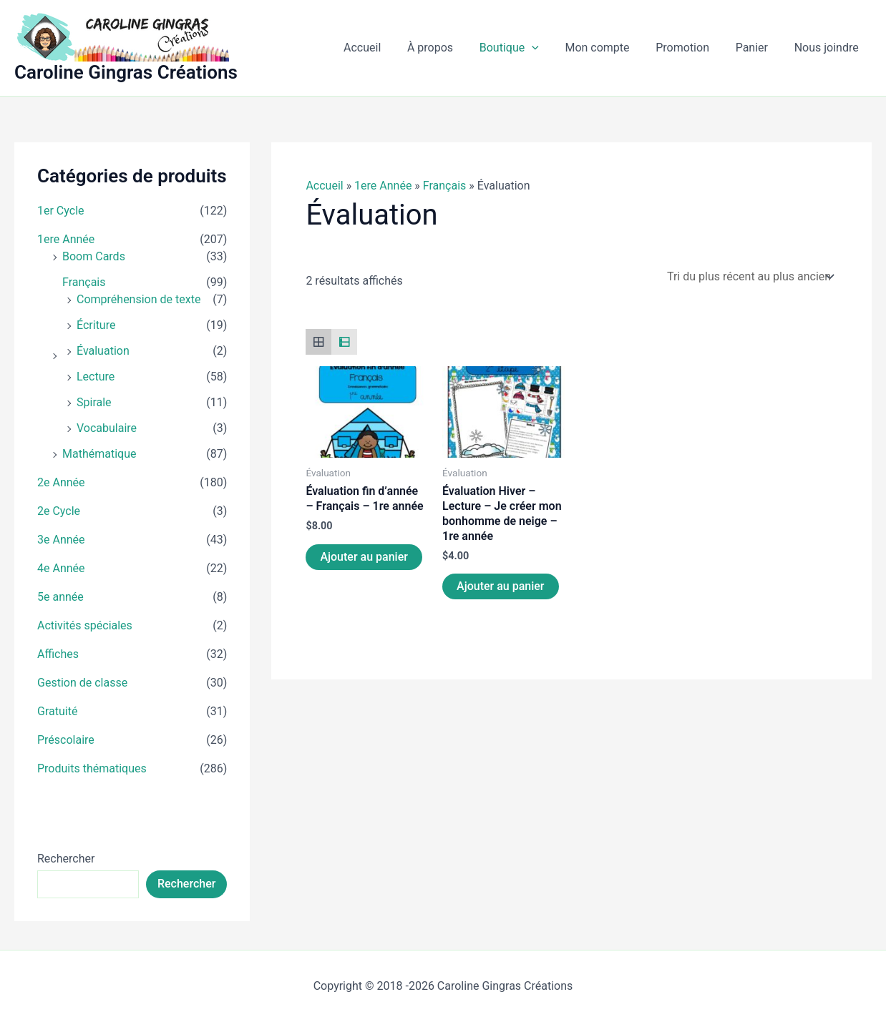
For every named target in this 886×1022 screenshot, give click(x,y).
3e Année (61, 539)
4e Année (61, 568)
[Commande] (749, 276)
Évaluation (103, 351)
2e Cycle (58, 511)
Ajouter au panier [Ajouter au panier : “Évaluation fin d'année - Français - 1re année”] (363, 557)
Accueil (324, 185)
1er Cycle (60, 210)
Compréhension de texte (138, 299)
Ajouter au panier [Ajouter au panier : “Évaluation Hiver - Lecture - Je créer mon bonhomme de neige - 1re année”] (500, 586)
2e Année (61, 482)
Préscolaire (65, 740)
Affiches (58, 654)
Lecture (96, 376)
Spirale (94, 402)
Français (84, 282)
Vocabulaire (107, 428)
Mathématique (99, 454)
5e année (60, 597)
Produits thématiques (92, 768)
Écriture (96, 325)
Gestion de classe (82, 682)
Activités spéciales (84, 625)
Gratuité (57, 711)
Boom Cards (93, 256)
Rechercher (65, 858)
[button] (547, 48)
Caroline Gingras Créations (126, 72)
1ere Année (65, 239)
